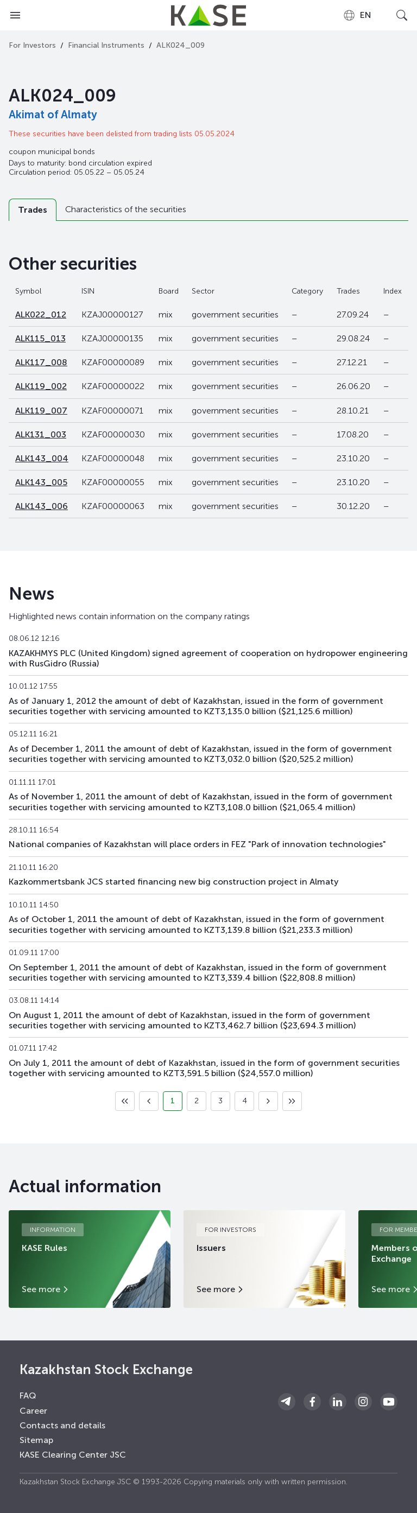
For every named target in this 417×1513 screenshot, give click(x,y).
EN (357, 15)
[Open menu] (15, 15)
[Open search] (402, 15)
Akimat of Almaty (53, 114)
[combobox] (357, 15)
